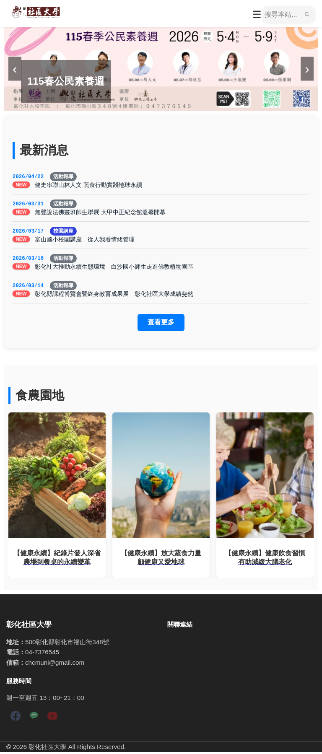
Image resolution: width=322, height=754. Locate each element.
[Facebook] (15, 719)
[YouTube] (52, 719)
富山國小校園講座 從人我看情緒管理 (85, 240)
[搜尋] (281, 14)
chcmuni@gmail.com (54, 664)
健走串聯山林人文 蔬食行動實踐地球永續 (88, 185)
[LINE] (34, 719)
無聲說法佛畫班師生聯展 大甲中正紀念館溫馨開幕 (100, 213)
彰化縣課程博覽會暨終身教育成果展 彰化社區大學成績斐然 (114, 296)
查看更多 (161, 324)
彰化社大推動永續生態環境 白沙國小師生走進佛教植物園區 (114, 268)
